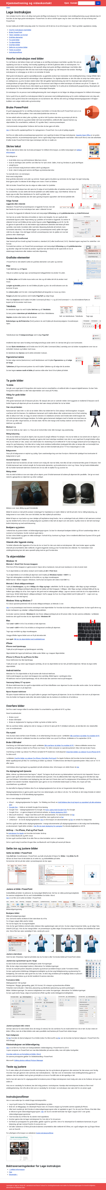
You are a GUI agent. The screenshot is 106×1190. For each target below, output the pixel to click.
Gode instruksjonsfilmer (44, 1133)
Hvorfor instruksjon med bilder (20, 30)
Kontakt (73, 3)
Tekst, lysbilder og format (18, 35)
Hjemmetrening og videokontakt (29, 3)
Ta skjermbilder (14, 42)
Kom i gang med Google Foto (56, 810)
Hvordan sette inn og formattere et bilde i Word (23, 1054)
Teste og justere (15, 50)
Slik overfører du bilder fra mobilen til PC (84, 736)
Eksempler (13, 1175)
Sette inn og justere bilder (18, 47)
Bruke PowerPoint (15, 32)
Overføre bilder (14, 45)
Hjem (66, 3)
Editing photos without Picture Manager (28, 1060)
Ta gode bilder (14, 40)
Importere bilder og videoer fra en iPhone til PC (83, 752)
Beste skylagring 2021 (59, 812)
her (78, 767)
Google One (13, 807)
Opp (10, 1172)
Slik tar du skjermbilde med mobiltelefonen (29, 639)
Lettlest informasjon (17, 1170)
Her (7, 130)
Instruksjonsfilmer (15, 52)
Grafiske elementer (16, 37)
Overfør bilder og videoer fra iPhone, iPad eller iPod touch (35, 758)
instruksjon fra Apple (16, 833)
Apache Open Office (83, 135)
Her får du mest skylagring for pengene (48, 826)
